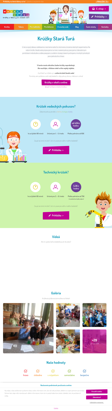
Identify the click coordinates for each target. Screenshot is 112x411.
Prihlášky (99, 16)
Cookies (56, 408)
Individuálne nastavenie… (97, 402)
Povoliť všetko (96, 391)
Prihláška (57, 150)
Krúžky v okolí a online (56, 82)
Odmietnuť (97, 397)
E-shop (100, 8)
